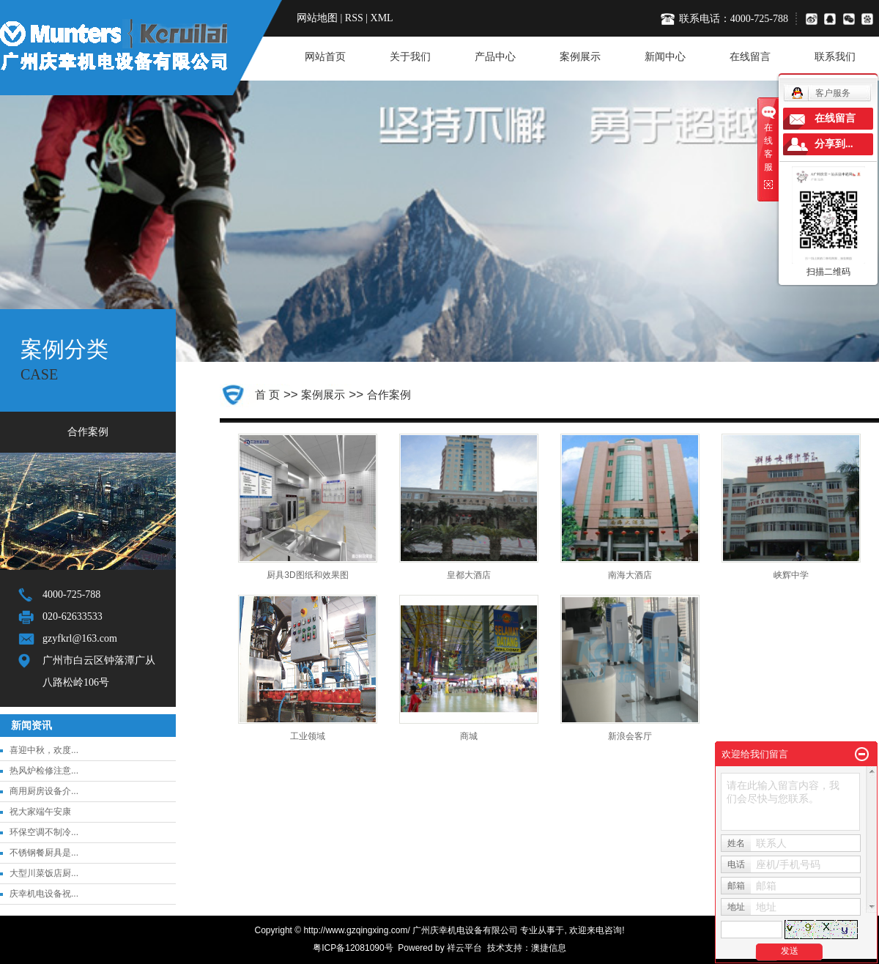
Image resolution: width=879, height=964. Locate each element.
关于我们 (410, 56)
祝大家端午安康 (40, 812)
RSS (354, 17)
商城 (469, 736)
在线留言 (750, 56)
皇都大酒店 (469, 575)
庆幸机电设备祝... (44, 894)
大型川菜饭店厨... (44, 873)
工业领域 (307, 736)
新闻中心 (665, 56)
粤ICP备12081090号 (353, 948)
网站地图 (317, 17)
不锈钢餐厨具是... (44, 853)
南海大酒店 (630, 575)
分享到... (834, 143)
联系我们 (835, 56)
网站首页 (325, 56)
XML (382, 17)
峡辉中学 (791, 575)
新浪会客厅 (630, 736)
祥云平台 (464, 948)
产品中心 (495, 56)
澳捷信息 (548, 948)
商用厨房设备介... (44, 791)
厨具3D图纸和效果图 (307, 575)
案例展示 (580, 56)
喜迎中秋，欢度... (44, 750)
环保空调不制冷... (44, 832)
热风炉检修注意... (44, 770)
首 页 (267, 394)
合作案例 (87, 431)
